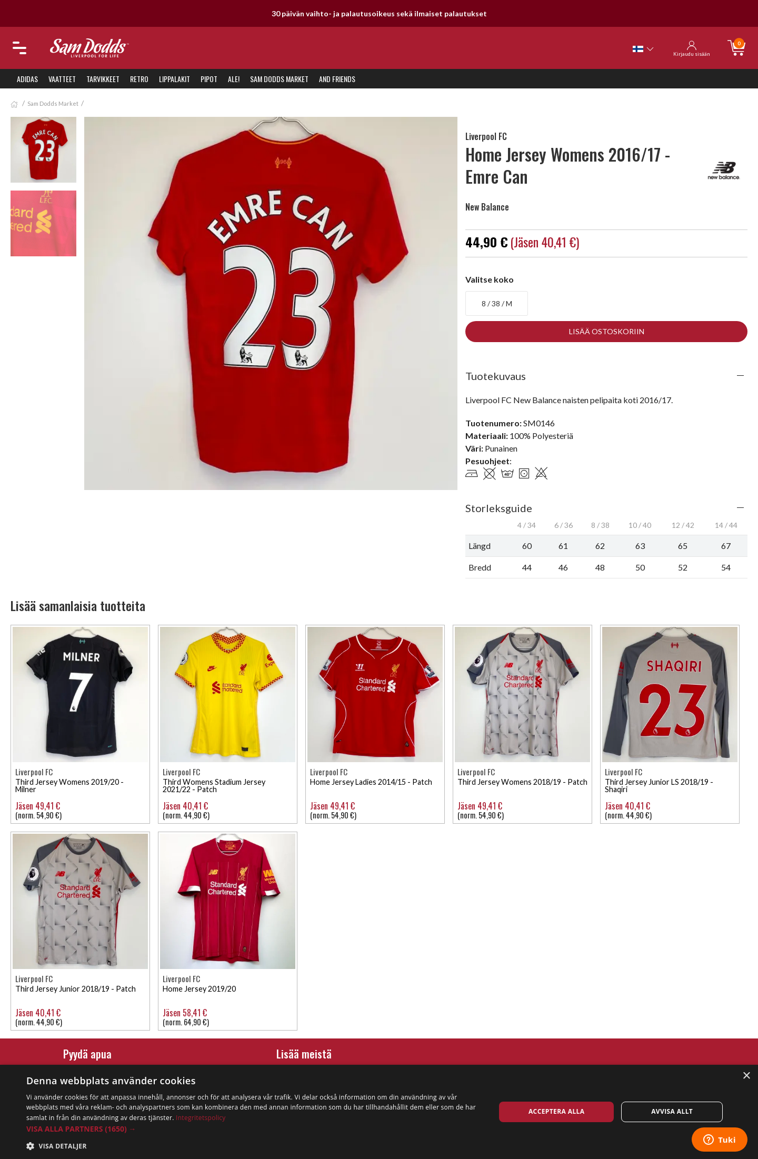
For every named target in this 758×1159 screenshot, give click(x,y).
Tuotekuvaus (495, 375)
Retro (139, 78)
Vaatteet (62, 78)
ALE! (234, 78)
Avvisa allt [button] (672, 1111)
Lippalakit (174, 78)
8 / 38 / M (497, 303)
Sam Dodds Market (279, 78)
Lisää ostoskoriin (606, 331)
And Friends (337, 78)
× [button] (746, 1076)
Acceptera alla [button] (556, 1111)
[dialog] (379, 1112)
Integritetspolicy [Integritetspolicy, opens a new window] (201, 1117)
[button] (254, 1128)
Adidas (27, 78)
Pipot (209, 78)
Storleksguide (498, 508)
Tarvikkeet (102, 78)
